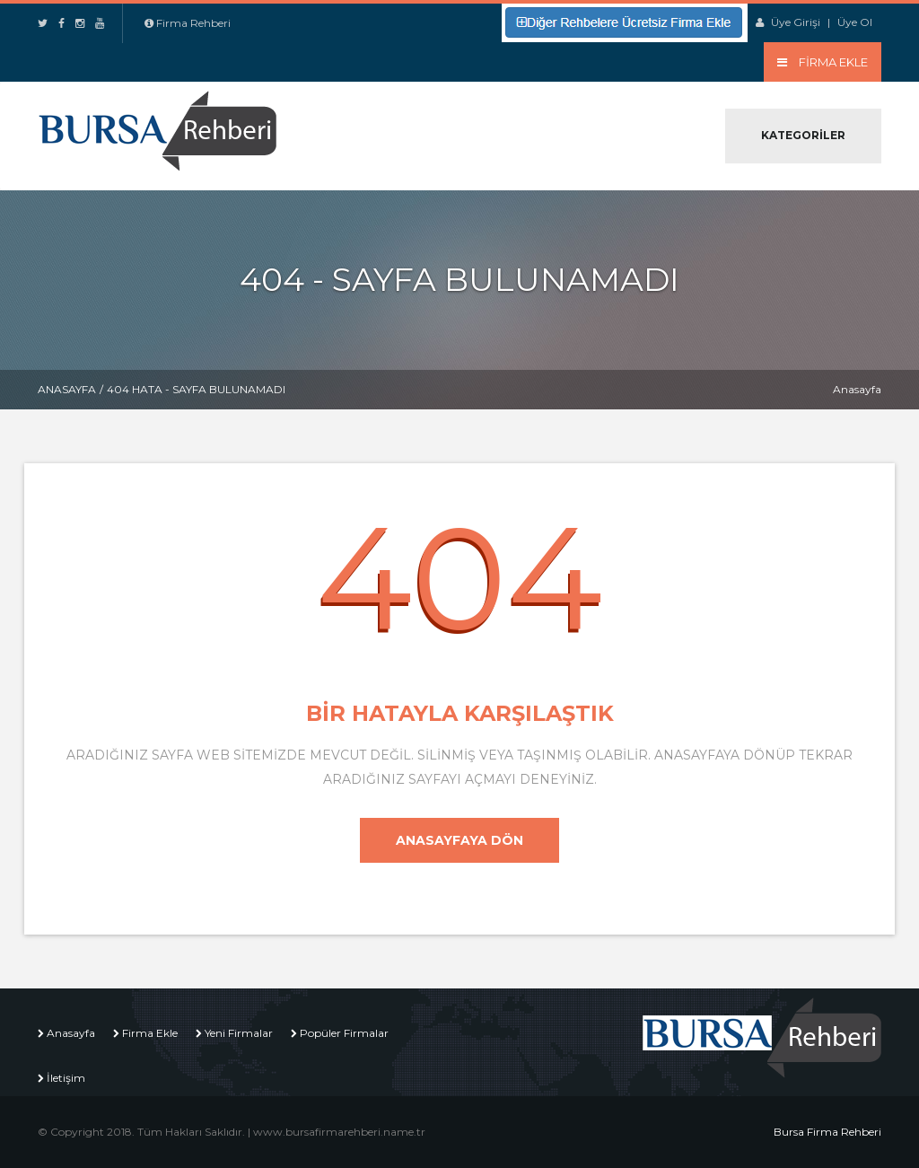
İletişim (66, 1078)
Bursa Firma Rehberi (827, 1131)
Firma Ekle (150, 1033)
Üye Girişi (795, 22)
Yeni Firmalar (239, 1033)
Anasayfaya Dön (459, 840)
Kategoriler (803, 135)
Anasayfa (67, 389)
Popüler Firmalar (344, 1033)
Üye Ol (854, 22)
